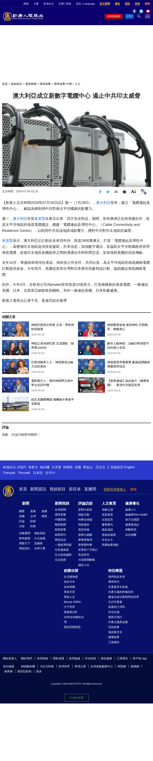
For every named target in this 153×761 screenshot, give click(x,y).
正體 (61, 3)
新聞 (25, 503)
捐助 (127, 3)
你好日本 (69, 581)
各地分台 (48, 3)
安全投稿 (90, 658)
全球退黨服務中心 (101, 666)
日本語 (38, 472)
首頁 (5, 83)
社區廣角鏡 (62, 549)
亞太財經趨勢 (63, 554)
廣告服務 (106, 658)
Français (9, 472)
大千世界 (69, 606)
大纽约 (21, 467)
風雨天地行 (115, 617)
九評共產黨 (115, 601)
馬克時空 (83, 554)
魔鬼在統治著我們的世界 (123, 596)
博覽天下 (24, 543)
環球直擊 (45, 83)
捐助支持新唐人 (115, 489)
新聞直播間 (114, 16)
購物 (147, 3)
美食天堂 (69, 591)
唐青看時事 (85, 544)
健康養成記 (132, 524)
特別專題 (115, 571)
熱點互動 (83, 514)
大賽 (36, 3)
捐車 (137, 3)
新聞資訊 (38, 489)
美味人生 (69, 596)
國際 (22, 511)
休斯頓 (68, 467)
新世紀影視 (24, 671)
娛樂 (44, 511)
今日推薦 (39, 538)
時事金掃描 (85, 519)
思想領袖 (83, 529)
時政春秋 (83, 524)
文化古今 (107, 539)
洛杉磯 (44, 467)
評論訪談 (85, 503)
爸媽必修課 (109, 534)
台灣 (33, 516)
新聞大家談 (85, 509)
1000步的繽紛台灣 (74, 619)
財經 (33, 521)
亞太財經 (60, 559)
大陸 (22, 526)
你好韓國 (69, 586)
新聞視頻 (62, 503)
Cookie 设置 (76, 697)
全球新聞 (60, 509)
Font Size (133, 191)
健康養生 (132, 503)
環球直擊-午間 (63, 83)
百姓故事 (113, 627)
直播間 (90, 489)
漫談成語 (107, 529)
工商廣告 (113, 642)
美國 (22, 516)
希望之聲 (80, 666)
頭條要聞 (24, 533)
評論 (22, 521)
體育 (44, 516)
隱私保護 (58, 658)
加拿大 (33, 467)
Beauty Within (72, 601)
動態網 (135, 666)
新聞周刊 (60, 534)
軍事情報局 (85, 539)
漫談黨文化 (115, 632)
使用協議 (74, 658)
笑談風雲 (107, 514)
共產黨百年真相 (118, 586)
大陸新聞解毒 (86, 559)
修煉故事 (113, 637)
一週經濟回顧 (63, 544)
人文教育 (109, 503)
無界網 (8, 671)
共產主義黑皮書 (118, 622)
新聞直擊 (60, 529)
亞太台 (100, 467)
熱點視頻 (39, 533)
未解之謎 (107, 509)
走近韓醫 (130, 534)
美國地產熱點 (110, 544)
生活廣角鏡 (71, 576)
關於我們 (26, 658)
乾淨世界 (64, 666)
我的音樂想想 (72, 627)
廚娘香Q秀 (70, 612)
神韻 (26, 3)
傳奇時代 (113, 581)
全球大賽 (39, 548)
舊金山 (88, 467)
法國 (78, 467)
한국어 (50, 472)
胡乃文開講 (132, 519)
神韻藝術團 (28, 666)
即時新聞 (24, 538)
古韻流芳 (107, 519)
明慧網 (122, 666)
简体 (68, 3)
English (129, 467)
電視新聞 (30, 83)
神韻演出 (24, 548)
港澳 (33, 511)
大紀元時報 (47, 666)
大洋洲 (56, 467)
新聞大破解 (85, 534)
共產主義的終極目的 (120, 591)
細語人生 (83, 565)
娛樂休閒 (71, 571)
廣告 (117, 3)
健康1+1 (130, 509)
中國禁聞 (60, 519)
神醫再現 (130, 529)
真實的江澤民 (116, 606)
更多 (39, 671)
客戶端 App (140, 658)
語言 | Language (85, 3)
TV (130, 16)
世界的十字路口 (88, 549)
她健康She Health (136, 514)
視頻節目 (16, 83)
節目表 (75, 489)
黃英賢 (39, 219)
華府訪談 (60, 539)
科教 (33, 526)
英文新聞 (105, 3)
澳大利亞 (103, 203)
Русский (24, 472)
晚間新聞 (60, 524)
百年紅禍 (113, 612)
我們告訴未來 (116, 576)
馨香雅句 (107, 524)
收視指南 (42, 658)
